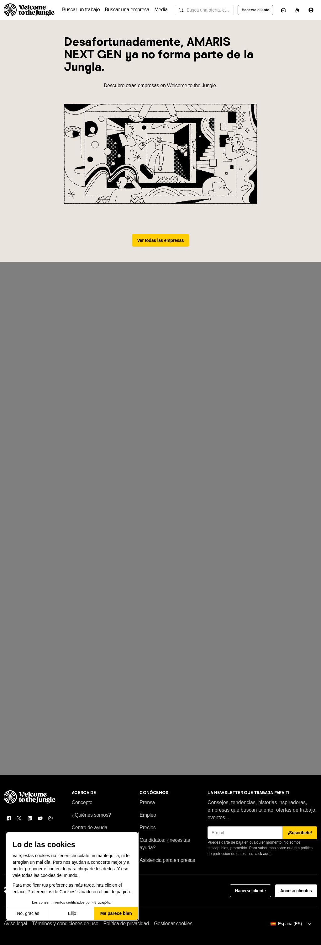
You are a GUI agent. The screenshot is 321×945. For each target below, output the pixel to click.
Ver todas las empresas (160, 240)
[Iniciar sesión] (311, 9)
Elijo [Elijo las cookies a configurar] (72, 913)
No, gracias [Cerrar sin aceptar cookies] (28, 913)
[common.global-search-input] (204, 10)
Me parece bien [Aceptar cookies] (116, 913)
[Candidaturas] (283, 9)
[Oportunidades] (297, 9)
